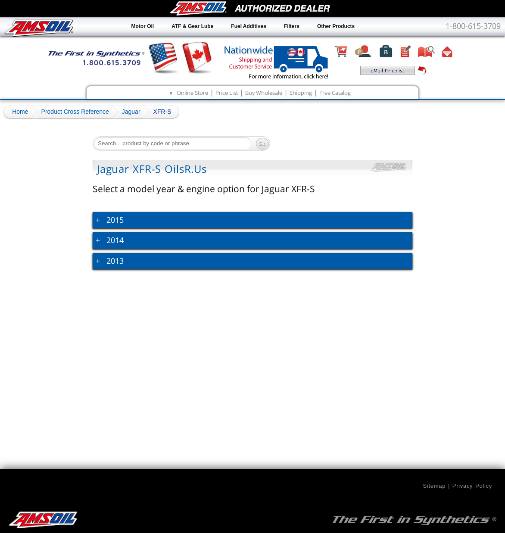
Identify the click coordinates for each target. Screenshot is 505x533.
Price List (226, 93)
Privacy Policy (472, 486)
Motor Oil (142, 26)
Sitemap (434, 486)
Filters (291, 26)
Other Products (336, 26)
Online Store (192, 93)
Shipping (301, 93)
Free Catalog (335, 93)
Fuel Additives (248, 26)
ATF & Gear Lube (192, 26)
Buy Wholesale (263, 93)
